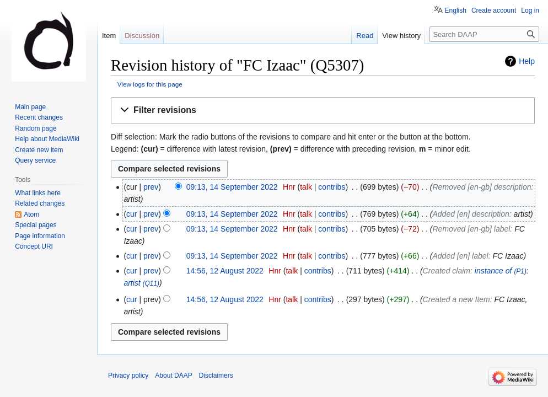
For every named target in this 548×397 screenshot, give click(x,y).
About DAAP (173, 375)
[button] (322, 110)
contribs (331, 187)
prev (150, 187)
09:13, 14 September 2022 (232, 187)
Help (527, 61)
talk (306, 187)
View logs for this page (149, 84)
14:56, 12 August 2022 (225, 270)
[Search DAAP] (484, 34)
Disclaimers (216, 375)
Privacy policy (128, 375)
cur (131, 214)
